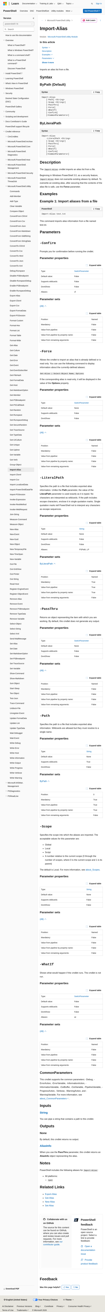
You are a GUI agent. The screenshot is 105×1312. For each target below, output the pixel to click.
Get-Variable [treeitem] (15, 455)
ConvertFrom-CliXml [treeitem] (18, 216)
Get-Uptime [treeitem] (15, 450)
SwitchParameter (81, 271)
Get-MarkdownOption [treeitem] (19, 390)
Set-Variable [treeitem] (15, 668)
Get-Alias (49, 1198)
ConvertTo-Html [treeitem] (16, 256)
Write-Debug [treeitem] (15, 743)
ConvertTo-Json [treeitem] (16, 261)
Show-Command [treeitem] (17, 673)
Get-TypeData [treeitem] (16, 435)
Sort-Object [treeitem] (15, 683)
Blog (37, 1306)
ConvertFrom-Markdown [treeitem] (20, 231)
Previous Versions (24, 1306)
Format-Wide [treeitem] (15, 340)
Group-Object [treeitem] (15, 465)
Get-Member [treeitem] (15, 395)
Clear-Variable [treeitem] (16, 206)
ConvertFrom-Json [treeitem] (18, 226)
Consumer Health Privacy (79, 1306)
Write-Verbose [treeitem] (16, 773)
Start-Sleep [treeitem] (14, 688)
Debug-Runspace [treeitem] (17, 271)
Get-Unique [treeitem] (15, 445)
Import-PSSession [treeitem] (17, 494)
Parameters (48, 58)
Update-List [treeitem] (15, 723)
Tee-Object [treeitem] (14, 693)
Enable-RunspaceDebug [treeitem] (20, 291)
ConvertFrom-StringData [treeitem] (20, 241)
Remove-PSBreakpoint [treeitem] (19, 609)
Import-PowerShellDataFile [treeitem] (21, 489)
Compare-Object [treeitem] (17, 211)
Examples (47, 55)
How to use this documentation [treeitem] (18, 35)
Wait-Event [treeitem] (14, 738)
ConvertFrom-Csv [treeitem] (17, 221)
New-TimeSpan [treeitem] (16, 554)
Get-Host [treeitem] (14, 385)
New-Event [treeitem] (14, 534)
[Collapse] (33, 18)
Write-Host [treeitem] (14, 753)
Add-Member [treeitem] (15, 196)
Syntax (46, 47)
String (81, 529)
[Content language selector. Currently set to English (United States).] (15, 1300)
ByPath (45, 781)
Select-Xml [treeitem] (14, 634)
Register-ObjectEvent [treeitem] (19, 594)
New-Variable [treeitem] (15, 559)
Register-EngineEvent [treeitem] (19, 589)
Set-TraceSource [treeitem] (17, 663)
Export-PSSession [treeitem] (17, 315)
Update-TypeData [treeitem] (17, 728)
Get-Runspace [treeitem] (16, 415)
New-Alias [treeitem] (14, 529)
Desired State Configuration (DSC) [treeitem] (17, 100)
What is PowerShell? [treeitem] (16, 45)
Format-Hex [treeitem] (15, 325)
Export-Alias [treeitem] (15, 296)
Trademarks (22, 1310)
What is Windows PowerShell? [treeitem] (21, 50)
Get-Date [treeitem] (14, 355)
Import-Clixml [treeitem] (15, 475)
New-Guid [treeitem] (14, 539)
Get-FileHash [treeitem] (15, 375)
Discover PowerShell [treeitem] (16, 68)
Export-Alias (51, 1194)
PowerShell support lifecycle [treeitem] (17, 126)
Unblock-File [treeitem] (15, 708)
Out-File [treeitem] (13, 564)
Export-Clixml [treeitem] (15, 301)
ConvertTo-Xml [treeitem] (16, 266)
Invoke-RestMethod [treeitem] (18, 504)
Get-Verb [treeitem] (14, 460)
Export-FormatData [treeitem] (18, 311)
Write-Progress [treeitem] (16, 768)
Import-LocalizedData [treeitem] (19, 484)
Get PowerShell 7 (92, 11)
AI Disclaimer (7, 1306)
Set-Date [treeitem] (13, 649)
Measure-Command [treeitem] (18, 519)
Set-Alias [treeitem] (14, 644)
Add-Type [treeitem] (14, 201)
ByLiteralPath (48, 564)
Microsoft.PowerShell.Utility (58, 20)
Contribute (48, 1306)
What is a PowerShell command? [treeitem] (17, 62)
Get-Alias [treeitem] (14, 345)
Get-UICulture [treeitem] (16, 440)
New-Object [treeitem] (15, 544)
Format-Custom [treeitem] (16, 320)
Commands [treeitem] (15, 191)
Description (47, 51)
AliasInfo (45, 1145)
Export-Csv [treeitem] (14, 306)
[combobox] (18, 24)
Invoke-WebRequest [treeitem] (18, 509)
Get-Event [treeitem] (14, 365)
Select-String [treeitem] (15, 629)
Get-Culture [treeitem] (15, 350)
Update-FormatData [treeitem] (18, 718)
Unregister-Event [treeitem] (17, 713)
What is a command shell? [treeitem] (19, 55)
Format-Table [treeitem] (15, 335)
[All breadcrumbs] (42, 20)
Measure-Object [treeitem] (17, 524)
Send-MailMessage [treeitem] (18, 639)
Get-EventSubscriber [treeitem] (19, 370)
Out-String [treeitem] (14, 579)
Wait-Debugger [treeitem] (16, 733)
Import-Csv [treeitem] (14, 480)
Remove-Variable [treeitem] (17, 619)
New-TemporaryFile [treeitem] (18, 549)
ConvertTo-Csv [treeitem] (16, 251)
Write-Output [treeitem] (15, 763)
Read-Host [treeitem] (14, 584)
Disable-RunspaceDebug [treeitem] (20, 281)
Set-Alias (49, 1205)
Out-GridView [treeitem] (15, 569)
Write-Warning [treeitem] (16, 778)
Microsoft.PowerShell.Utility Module (63, 37)
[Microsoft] (5, 3)
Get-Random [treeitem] (15, 410)
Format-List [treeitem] (15, 330)
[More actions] (100, 20)
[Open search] (92, 3)
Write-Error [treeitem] (14, 748)
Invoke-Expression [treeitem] (18, 499)
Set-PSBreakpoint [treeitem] (17, 658)
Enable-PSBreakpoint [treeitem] (19, 286)
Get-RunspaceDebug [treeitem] (19, 420)
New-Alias (50, 1202)
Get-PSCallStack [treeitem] (17, 405)
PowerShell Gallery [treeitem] (13, 107)
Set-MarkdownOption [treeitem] (19, 653)
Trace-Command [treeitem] (17, 703)
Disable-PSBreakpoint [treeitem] (19, 276)
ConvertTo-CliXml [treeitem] (17, 246)
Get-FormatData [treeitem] (17, 380)
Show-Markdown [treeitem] (17, 678)
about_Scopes (93, 870)
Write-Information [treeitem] (17, 758)
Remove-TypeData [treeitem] (18, 614)
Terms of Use (7, 1310)
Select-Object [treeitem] (15, 624)
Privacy (60, 1306)
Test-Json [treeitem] (14, 698)
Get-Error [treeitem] (14, 360)
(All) (43, 306)
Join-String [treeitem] (14, 514)
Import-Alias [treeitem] (15, 470)
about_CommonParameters (53, 1098)
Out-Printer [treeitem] (14, 574)
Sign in (99, 3)
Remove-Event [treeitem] (16, 604)
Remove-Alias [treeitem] (16, 599)
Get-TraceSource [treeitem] (17, 430)
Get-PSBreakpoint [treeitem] (17, 400)
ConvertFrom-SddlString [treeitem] (20, 236)
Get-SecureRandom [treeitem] (18, 425)
